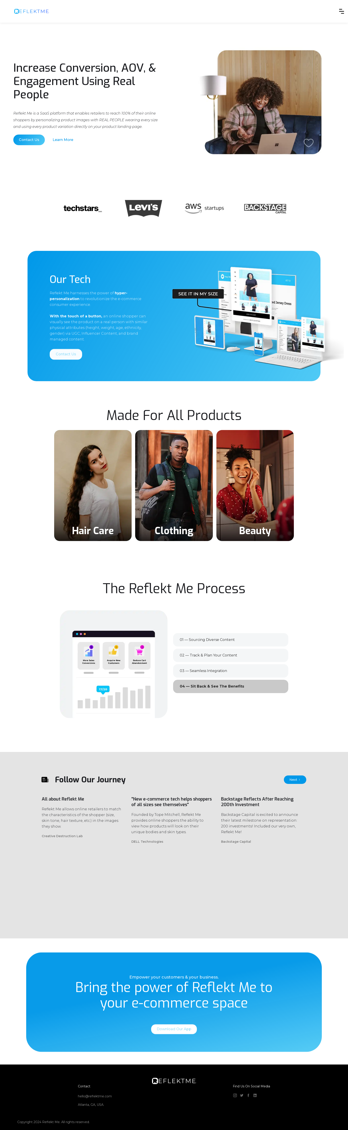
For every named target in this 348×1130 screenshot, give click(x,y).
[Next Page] (295, 779)
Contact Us (29, 140)
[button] (341, 11)
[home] (31, 11)
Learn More (63, 140)
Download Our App (174, 1041)
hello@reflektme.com (95, 1096)
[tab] (230, 639)
